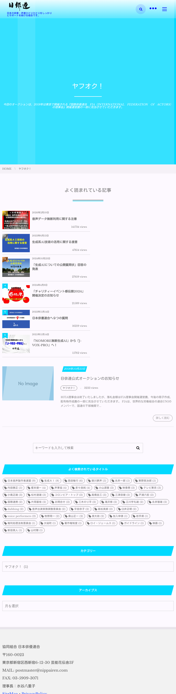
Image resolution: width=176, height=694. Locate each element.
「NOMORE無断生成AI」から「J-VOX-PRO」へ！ (142, 270)
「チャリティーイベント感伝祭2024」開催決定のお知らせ (139, 244)
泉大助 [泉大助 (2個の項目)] (98, 443)
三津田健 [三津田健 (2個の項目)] (122, 422)
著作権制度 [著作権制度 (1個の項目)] (72, 450)
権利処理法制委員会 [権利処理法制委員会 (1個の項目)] (21, 450)
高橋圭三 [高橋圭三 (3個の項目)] (98, 422)
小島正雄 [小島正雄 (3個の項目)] (15, 422)
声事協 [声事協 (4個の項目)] (61, 415)
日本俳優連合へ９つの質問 (50, 270)
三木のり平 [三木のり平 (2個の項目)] (87, 429)
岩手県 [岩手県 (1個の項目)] (142, 443)
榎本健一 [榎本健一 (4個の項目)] (38, 415)
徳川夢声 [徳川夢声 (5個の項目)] (98, 408)
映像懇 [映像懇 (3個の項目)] (129, 415)
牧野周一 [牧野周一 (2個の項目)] (51, 443)
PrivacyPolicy (34, 621)
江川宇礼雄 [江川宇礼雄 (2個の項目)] (134, 429)
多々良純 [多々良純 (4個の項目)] (82, 415)
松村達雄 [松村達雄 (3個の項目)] (38, 422)
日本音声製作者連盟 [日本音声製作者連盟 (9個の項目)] (22, 408)
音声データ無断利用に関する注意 (54, 219)
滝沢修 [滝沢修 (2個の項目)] (111, 429)
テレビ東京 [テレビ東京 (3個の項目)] (152, 415)
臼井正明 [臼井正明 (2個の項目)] (128, 436)
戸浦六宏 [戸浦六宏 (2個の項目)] (146, 422)
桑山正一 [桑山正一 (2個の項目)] (75, 443)
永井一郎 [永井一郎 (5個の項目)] (122, 408)
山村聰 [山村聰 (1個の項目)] (36, 457)
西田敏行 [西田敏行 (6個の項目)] (75, 408)
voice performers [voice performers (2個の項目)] (22, 443)
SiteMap (10, 621)
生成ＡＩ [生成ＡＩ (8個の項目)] (51, 408)
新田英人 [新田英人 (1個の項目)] (15, 457)
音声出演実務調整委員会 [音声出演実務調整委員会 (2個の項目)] (49, 436)
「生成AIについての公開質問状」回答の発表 (57, 244)
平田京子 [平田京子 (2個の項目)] (81, 436)
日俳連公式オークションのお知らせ (89, 309)
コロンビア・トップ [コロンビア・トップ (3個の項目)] (69, 422)
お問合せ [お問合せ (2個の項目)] (62, 429)
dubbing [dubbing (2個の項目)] (15, 436)
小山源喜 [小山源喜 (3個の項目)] (106, 415)
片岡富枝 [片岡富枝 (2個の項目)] (38, 429)
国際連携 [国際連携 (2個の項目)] (15, 429)
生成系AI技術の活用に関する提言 (140, 219)
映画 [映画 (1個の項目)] (157, 450)
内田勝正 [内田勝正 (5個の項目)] (15, 415)
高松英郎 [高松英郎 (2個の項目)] (105, 436)
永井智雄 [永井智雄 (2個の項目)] (159, 429)
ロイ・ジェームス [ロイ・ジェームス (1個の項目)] (102, 450)
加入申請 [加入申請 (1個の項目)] (120, 443)
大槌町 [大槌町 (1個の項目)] (50, 450)
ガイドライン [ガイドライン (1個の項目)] (134, 450)
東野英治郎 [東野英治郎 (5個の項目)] (147, 408)
